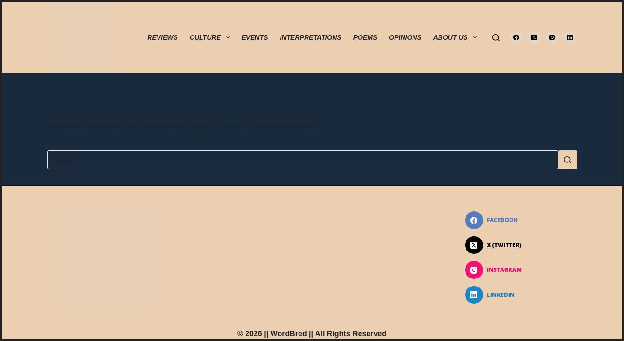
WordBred (289, 334)
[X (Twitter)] (534, 37)
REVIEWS (162, 37)
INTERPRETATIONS (311, 37)
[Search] (496, 37)
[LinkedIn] (570, 37)
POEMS (365, 37)
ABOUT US (457, 37)
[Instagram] (552, 37)
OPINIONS (405, 37)
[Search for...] (302, 159)
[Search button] (567, 159)
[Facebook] (516, 37)
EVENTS (255, 37)
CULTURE (212, 37)
